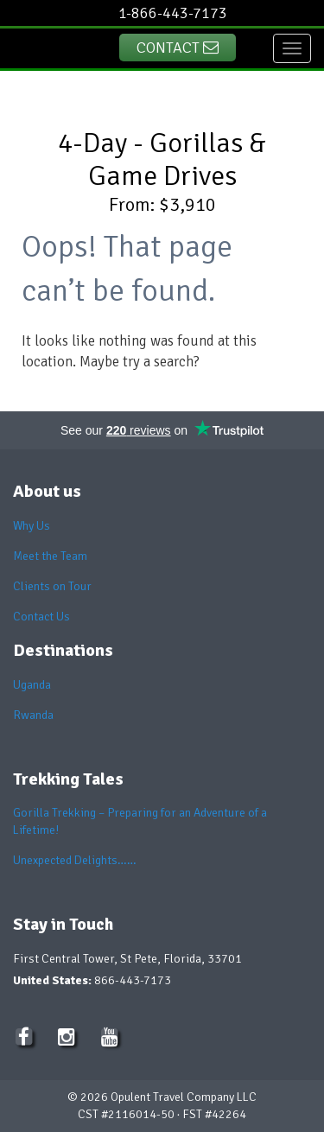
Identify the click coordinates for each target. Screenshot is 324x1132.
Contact (178, 47)
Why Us (31, 525)
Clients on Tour (52, 586)
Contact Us (41, 616)
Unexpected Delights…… (75, 860)
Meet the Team (50, 556)
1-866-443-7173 (172, 12)
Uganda (32, 684)
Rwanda (33, 715)
